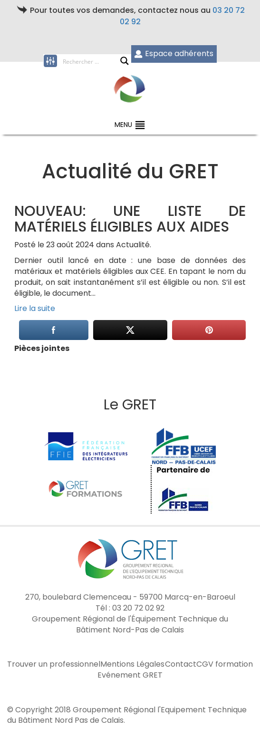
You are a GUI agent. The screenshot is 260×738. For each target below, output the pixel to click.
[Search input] (91, 61)
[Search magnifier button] (124, 61)
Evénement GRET (130, 675)
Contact (180, 664)
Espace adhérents (174, 53)
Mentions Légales (132, 664)
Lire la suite (34, 308)
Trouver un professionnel (53, 664)
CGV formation (224, 664)
